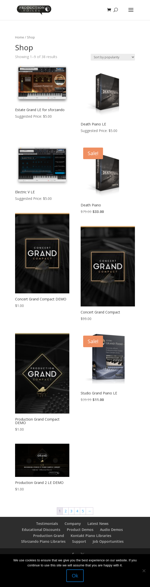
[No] (143, 570)
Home (19, 37)
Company (73, 523)
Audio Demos (111, 529)
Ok (75, 575)
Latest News (98, 523)
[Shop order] (113, 57)
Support (79, 541)
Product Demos (80, 529)
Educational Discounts (41, 529)
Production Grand (48, 535)
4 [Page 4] (77, 511)
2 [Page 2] (66, 511)
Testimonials (47, 523)
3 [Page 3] (71, 511)
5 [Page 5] (83, 511)
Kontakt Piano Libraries (91, 535)
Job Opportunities (108, 541)
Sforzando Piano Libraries (43, 541)
